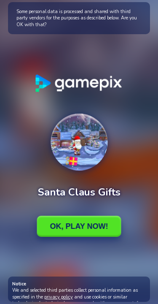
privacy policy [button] (58, 297)
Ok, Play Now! (79, 226)
